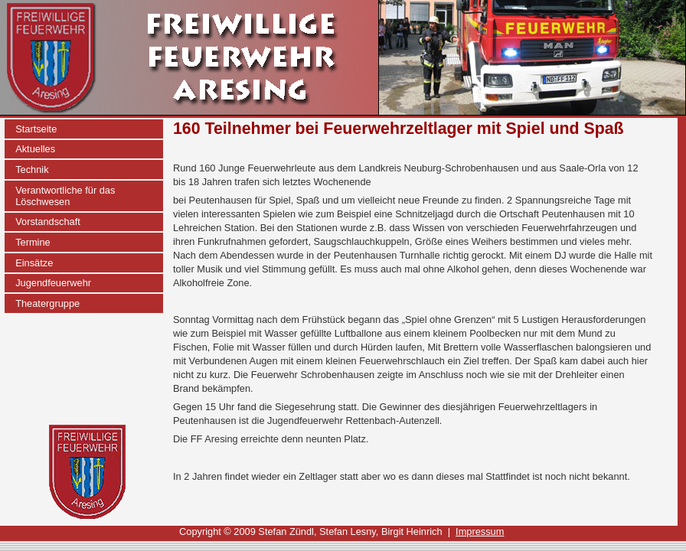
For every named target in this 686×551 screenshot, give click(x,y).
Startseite (36, 129)
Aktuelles (35, 149)
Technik (31, 169)
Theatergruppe (47, 303)
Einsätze (34, 263)
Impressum (480, 531)
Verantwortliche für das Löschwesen (65, 195)
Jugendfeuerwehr (53, 283)
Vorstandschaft (47, 221)
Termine (33, 242)
